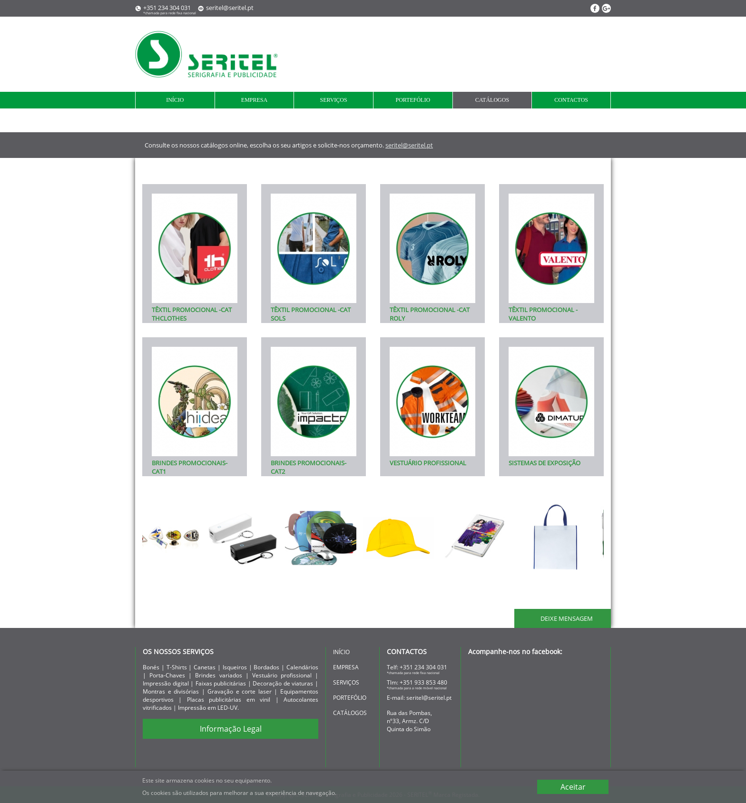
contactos (571, 100)
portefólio (412, 100)
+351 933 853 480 (423, 682)
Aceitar (573, 787)
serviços (333, 100)
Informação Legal (231, 729)
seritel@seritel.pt (230, 7)
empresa (254, 100)
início (175, 100)
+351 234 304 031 (423, 667)
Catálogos (492, 100)
